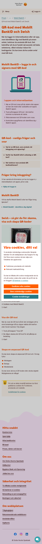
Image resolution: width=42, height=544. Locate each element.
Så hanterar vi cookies (20, 281)
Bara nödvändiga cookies (21, 291)
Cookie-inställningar (21, 296)
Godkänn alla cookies (21, 286)
